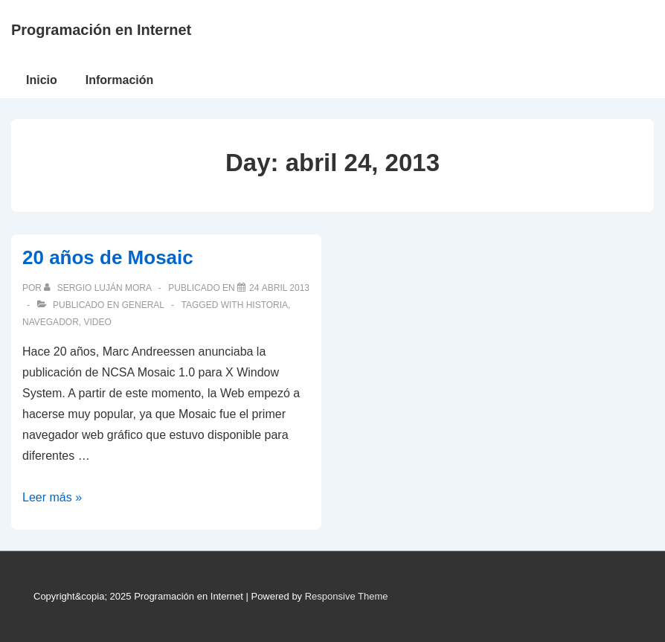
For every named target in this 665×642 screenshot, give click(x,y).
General (143, 305)
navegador (50, 322)
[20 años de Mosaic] (279, 288)
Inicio (41, 80)
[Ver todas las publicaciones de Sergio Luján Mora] (98, 288)
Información (120, 80)
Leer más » (52, 497)
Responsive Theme (346, 596)
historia (267, 305)
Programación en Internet (101, 30)
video (97, 322)
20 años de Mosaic (107, 257)
